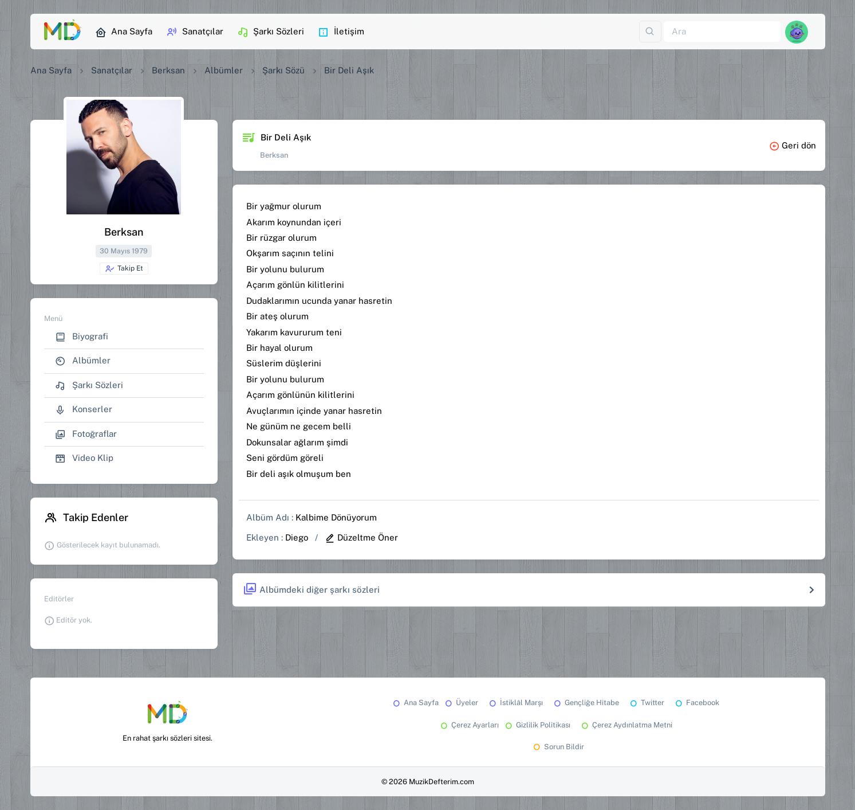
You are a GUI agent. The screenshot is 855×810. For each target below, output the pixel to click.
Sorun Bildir (557, 746)
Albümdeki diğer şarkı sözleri (311, 589)
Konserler (83, 409)
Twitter (646, 702)
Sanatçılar (194, 32)
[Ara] (722, 31)
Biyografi (81, 336)
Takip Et (124, 269)
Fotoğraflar (86, 434)
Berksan (168, 70)
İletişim (341, 32)
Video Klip (84, 458)
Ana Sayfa (123, 32)
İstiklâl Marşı (515, 702)
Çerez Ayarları (469, 725)
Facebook (696, 702)
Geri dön (792, 145)
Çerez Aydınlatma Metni (626, 725)
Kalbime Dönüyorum (336, 517)
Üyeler (460, 702)
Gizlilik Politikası (536, 725)
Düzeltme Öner (361, 537)
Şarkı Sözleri (270, 32)
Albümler (223, 70)
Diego (296, 537)
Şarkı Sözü (283, 70)
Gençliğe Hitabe (585, 702)
